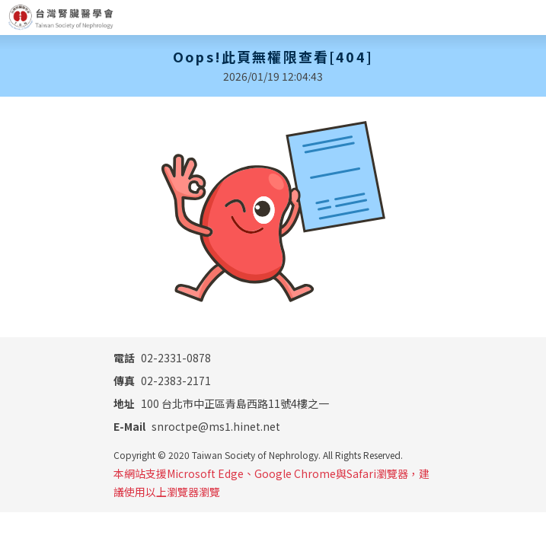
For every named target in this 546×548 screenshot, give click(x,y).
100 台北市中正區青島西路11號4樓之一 (221, 403)
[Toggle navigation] (528, 17)
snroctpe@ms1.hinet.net (196, 426)
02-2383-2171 (162, 380)
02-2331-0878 (162, 357)
